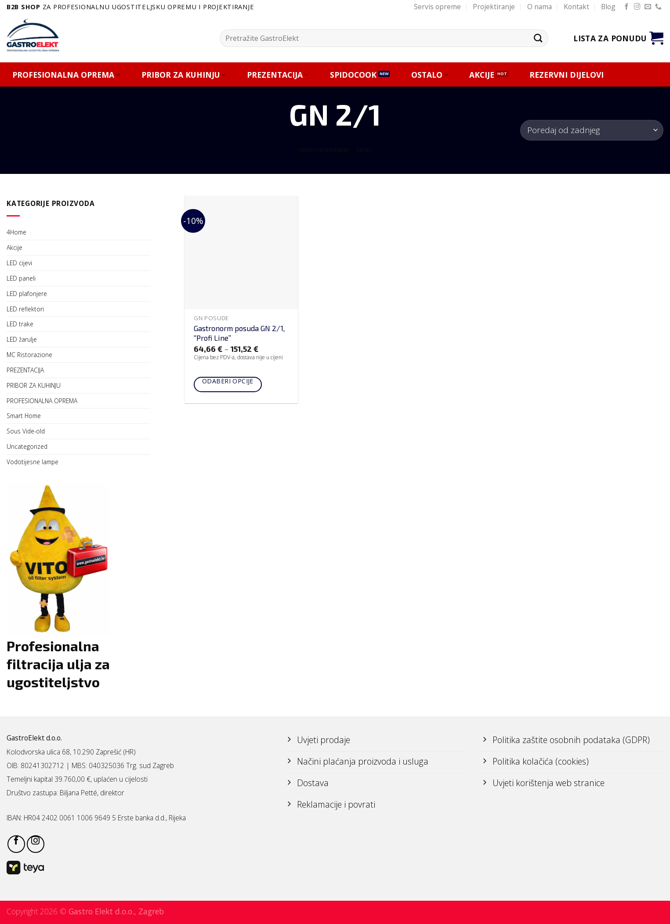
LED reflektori (25, 309)
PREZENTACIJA (277, 74)
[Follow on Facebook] (626, 7)
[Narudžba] (591, 130)
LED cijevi (19, 263)
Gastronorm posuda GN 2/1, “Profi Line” (239, 333)
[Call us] (658, 7)
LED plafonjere (27, 293)
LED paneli (21, 278)
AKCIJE (481, 74)
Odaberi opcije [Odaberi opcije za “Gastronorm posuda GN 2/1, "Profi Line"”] (228, 381)
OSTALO (429, 74)
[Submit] (538, 38)
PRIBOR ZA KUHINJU (183, 74)
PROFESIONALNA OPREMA (66, 74)
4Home (16, 232)
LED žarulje (22, 339)
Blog (608, 6)
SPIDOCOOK (353, 74)
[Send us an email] (648, 7)
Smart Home (24, 415)
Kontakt (576, 6)
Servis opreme (437, 6)
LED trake (20, 324)
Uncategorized (27, 446)
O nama (539, 6)
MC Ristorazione (29, 354)
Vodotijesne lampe (32, 462)
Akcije (14, 247)
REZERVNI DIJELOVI (566, 74)
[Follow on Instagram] (637, 7)
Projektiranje (494, 6)
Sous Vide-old (26, 431)
